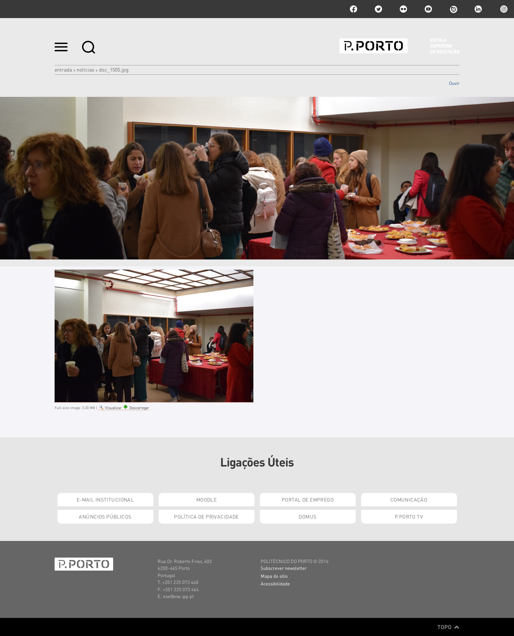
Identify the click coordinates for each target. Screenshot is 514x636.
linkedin (478, 9)
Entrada (63, 69)
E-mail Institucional (105, 499)
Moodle (206, 499)
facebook (353, 9)
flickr (403, 9)
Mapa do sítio (274, 576)
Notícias (85, 69)
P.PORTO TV (409, 516)
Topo (448, 627)
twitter (378, 9)
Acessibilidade (275, 583)
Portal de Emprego (308, 499)
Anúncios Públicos (105, 516)
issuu (453, 9)
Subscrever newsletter (284, 568)
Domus (307, 516)
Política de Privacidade (206, 516)
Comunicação (409, 499)
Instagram (503, 9)
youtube (428, 9)
